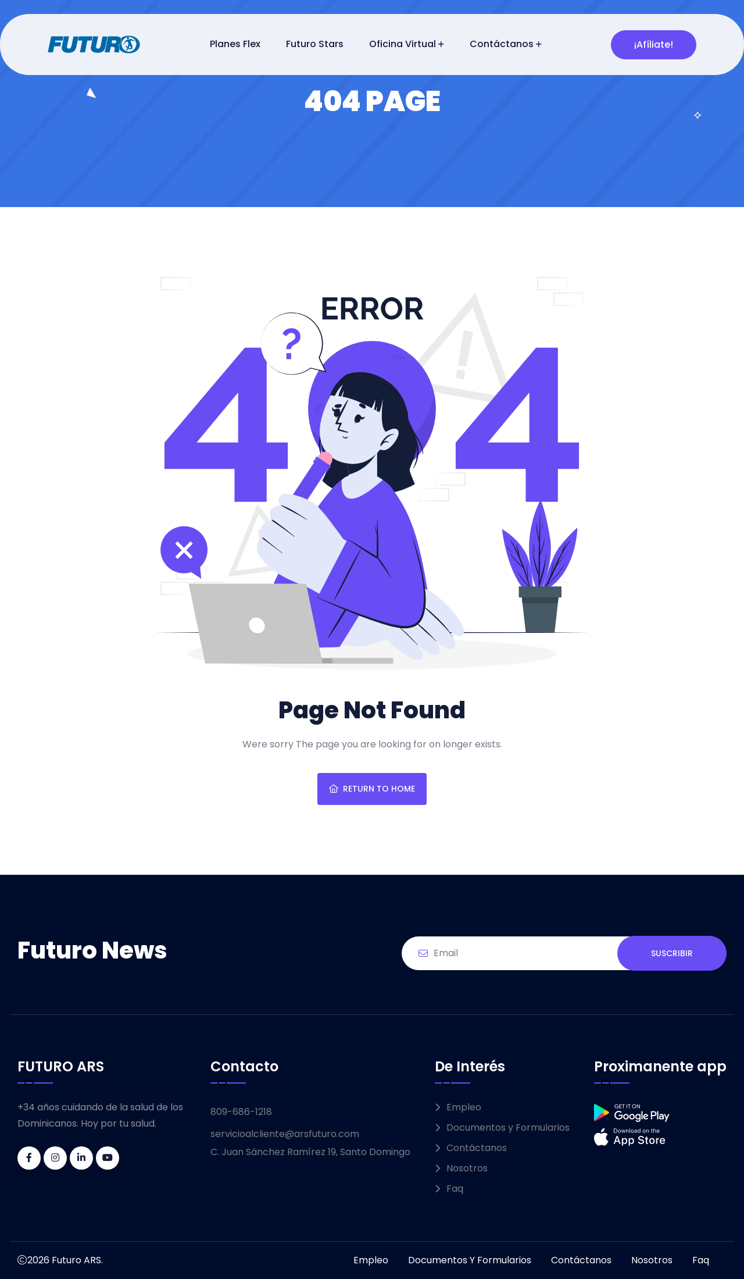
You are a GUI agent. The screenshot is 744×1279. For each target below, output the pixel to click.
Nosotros (467, 1168)
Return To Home (372, 789)
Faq (454, 1188)
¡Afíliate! (653, 44)
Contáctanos (502, 44)
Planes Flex (235, 44)
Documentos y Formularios (508, 1127)
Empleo (463, 1107)
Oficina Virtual (402, 44)
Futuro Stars (315, 44)
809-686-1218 (241, 1111)
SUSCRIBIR (672, 953)
